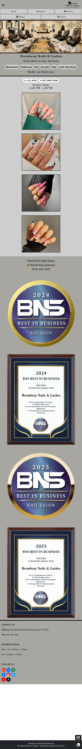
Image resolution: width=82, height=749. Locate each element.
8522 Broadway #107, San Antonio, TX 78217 (30, 630)
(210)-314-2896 (12, 635)
